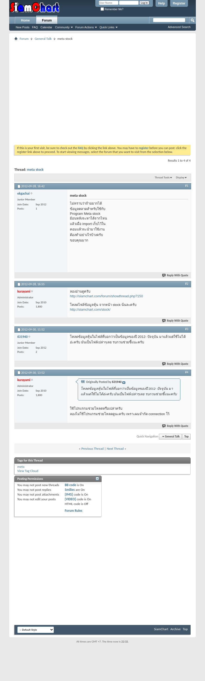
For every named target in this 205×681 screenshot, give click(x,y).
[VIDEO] (70, 499)
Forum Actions (84, 27)
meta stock (35, 169)
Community (62, 27)
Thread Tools (162, 177)
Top (186, 436)
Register (179, 3)
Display (180, 177)
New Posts (23, 27)
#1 (186, 186)
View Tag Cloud (27, 471)
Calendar (46, 27)
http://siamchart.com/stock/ (90, 309)
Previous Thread (92, 449)
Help (161, 3)
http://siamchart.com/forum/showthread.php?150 (106, 296)
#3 (186, 329)
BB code (70, 485)
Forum (47, 20)
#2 (186, 283)
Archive (175, 629)
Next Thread (115, 449)
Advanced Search (179, 27)
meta (20, 467)
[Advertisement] (49, 91)
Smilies (70, 490)
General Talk (43, 39)
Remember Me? (112, 9)
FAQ (35, 27)
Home (25, 20)
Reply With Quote (175, 275)
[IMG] (69, 494)
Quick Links (106, 27)
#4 (186, 372)
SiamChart (161, 629)
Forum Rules (73, 511)
